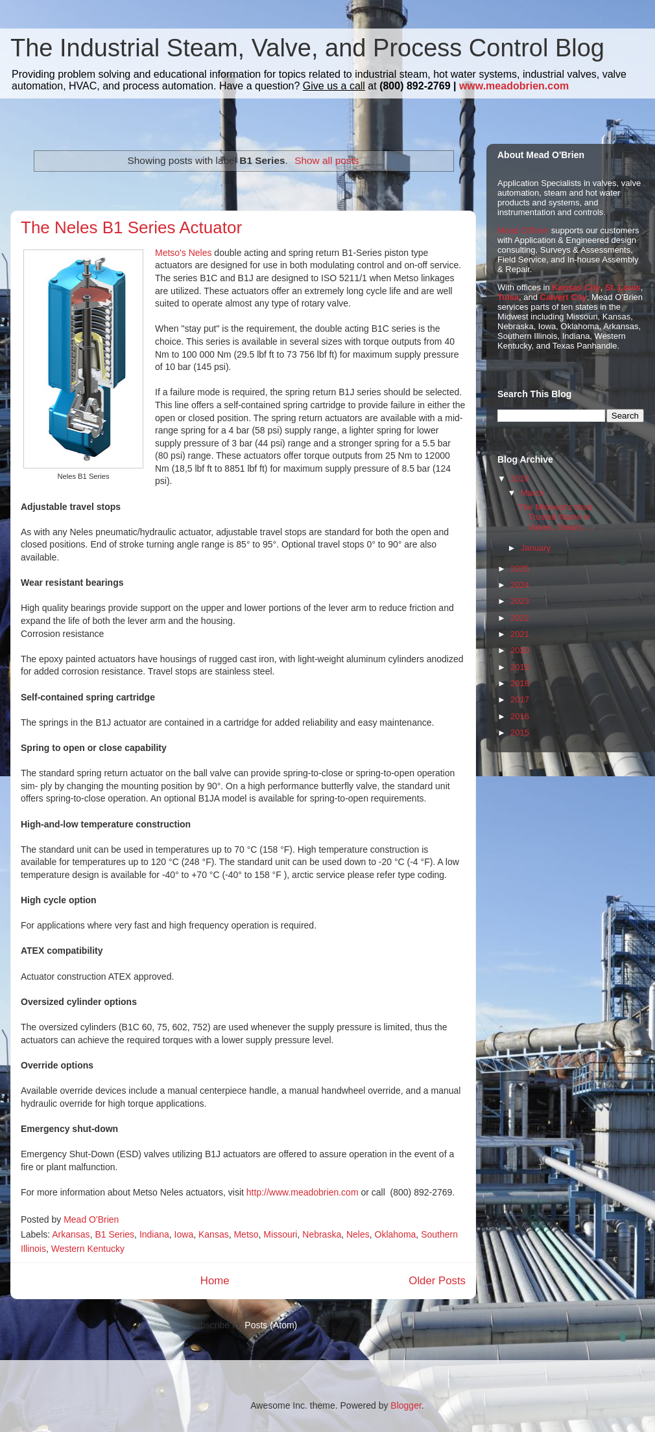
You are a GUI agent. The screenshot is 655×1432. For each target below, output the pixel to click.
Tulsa (508, 297)
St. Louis (623, 287)
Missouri (280, 1234)
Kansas (213, 1234)
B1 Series (114, 1234)
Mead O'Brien (523, 230)
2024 (519, 585)
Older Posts (437, 1281)
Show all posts (326, 160)
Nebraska (321, 1234)
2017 (519, 699)
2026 (519, 478)
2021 (519, 634)
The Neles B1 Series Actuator (131, 227)
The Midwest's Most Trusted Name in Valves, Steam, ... (555, 517)
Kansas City (576, 287)
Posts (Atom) (270, 1325)
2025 (519, 568)
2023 (519, 601)
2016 (519, 716)
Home (215, 1281)
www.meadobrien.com (514, 85)
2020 (519, 650)
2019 (519, 667)
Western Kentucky (88, 1248)
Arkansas (70, 1234)
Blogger (405, 1405)
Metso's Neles (183, 253)
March (532, 493)
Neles (358, 1234)
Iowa (184, 1234)
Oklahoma (395, 1234)
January (536, 548)
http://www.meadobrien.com (302, 1192)
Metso (245, 1234)
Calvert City (563, 297)
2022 (519, 618)
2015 (519, 732)
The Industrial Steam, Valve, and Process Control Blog (307, 48)
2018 (519, 683)
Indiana (154, 1234)
